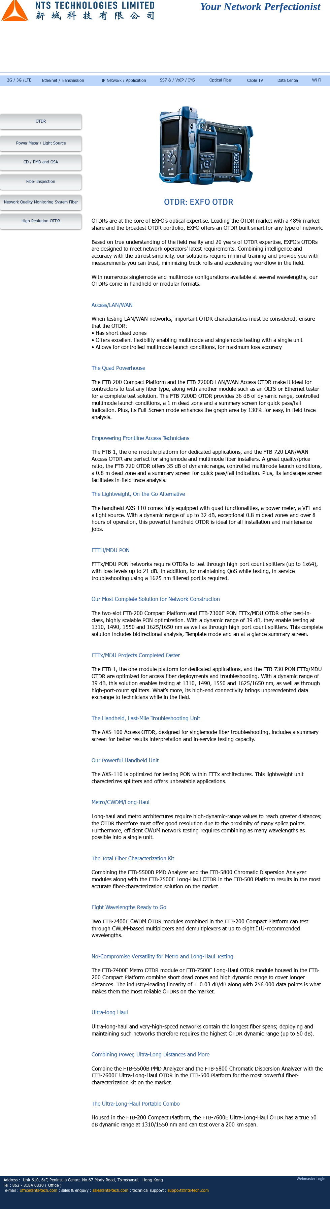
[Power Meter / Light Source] (40, 143)
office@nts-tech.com (38, 1191)
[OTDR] (40, 121)
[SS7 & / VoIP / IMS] (177, 80)
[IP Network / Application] (124, 81)
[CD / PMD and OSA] (40, 162)
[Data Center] (287, 81)
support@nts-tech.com (188, 1191)
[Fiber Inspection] (40, 182)
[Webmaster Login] (311, 1179)
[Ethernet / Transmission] (63, 81)
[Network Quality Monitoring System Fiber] (40, 202)
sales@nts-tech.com (110, 1191)
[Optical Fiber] (221, 80)
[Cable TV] (255, 81)
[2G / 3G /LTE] (19, 80)
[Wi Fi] (316, 81)
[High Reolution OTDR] (40, 221)
